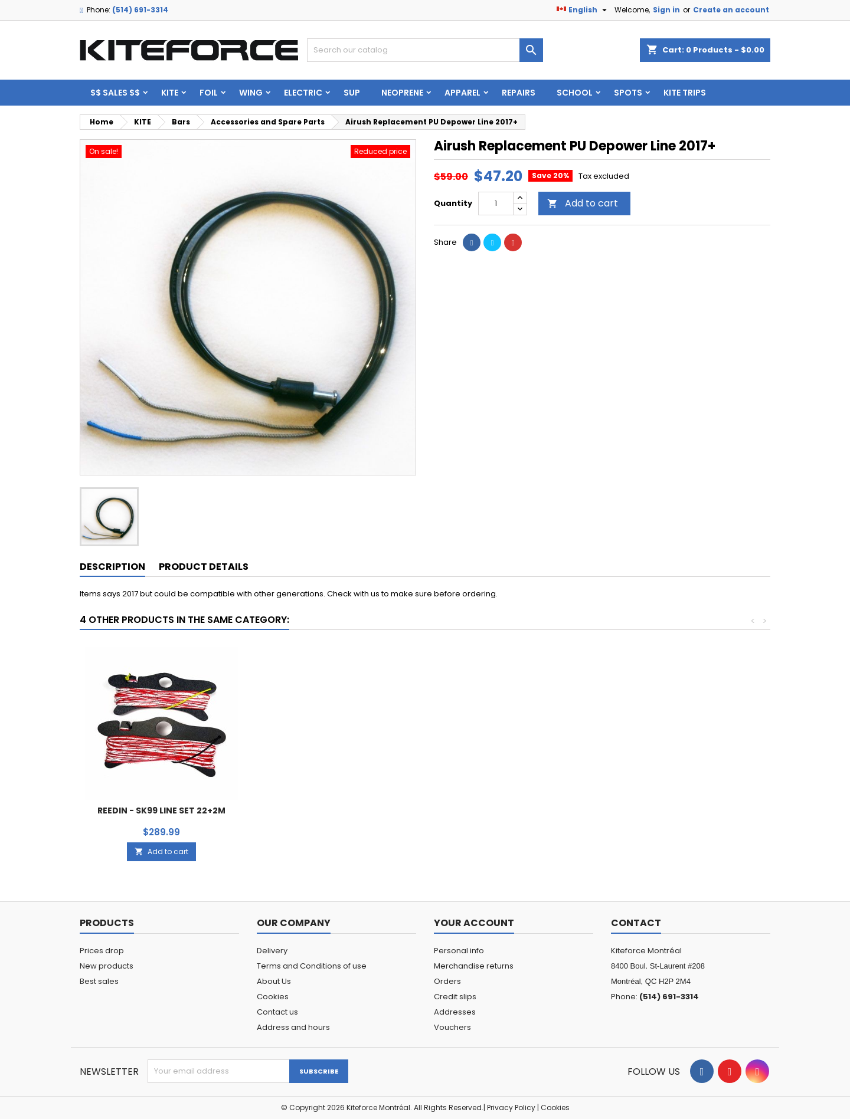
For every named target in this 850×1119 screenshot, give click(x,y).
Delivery (272, 950)
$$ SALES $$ (115, 93)
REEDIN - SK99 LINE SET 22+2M (687, 810)
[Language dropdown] (583, 10)
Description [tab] (112, 566)
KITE (169, 93)
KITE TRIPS (684, 93)
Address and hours (293, 1027)
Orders (447, 981)
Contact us (277, 1012)
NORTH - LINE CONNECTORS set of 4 (512, 762)
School (575, 93)
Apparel (462, 93)
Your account (474, 923)
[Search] (425, 50)
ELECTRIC (303, 93)
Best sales (99, 981)
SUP (352, 93)
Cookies (273, 996)
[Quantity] (496, 203)
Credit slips (455, 996)
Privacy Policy (511, 1107)
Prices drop (102, 950)
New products (106, 966)
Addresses (455, 1012)
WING (251, 93)
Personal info (459, 950)
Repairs (518, 93)
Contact (636, 923)
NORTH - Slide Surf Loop (161, 810)
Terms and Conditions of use (312, 966)
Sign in (666, 10)
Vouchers (452, 1027)
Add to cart (582, 203)
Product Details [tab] (204, 566)
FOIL (209, 93)
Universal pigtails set (337, 810)
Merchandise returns (474, 966)
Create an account (731, 10)
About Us (274, 981)
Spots (628, 93)
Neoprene (402, 93)
